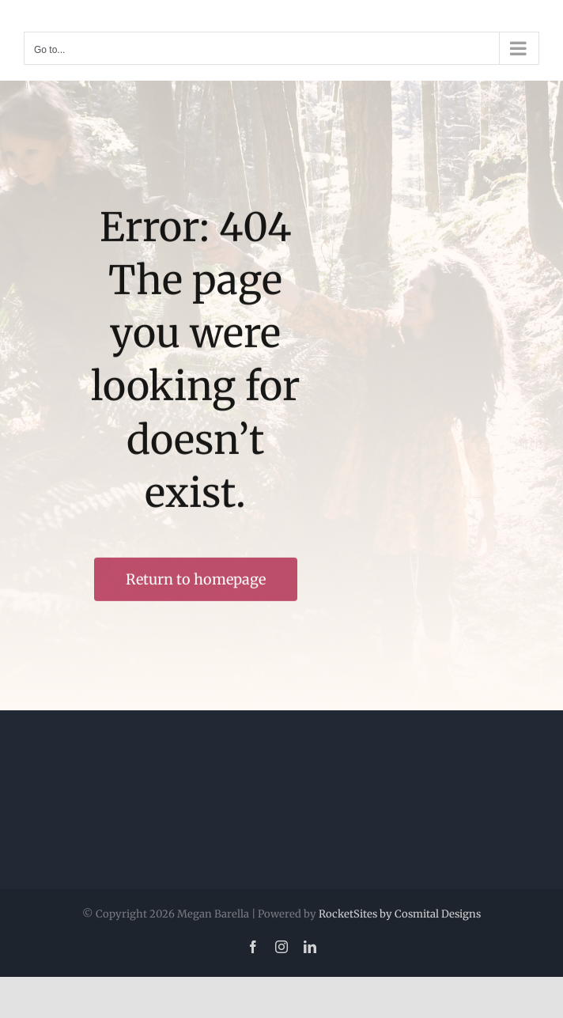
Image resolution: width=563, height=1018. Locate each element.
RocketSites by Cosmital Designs (400, 914)
